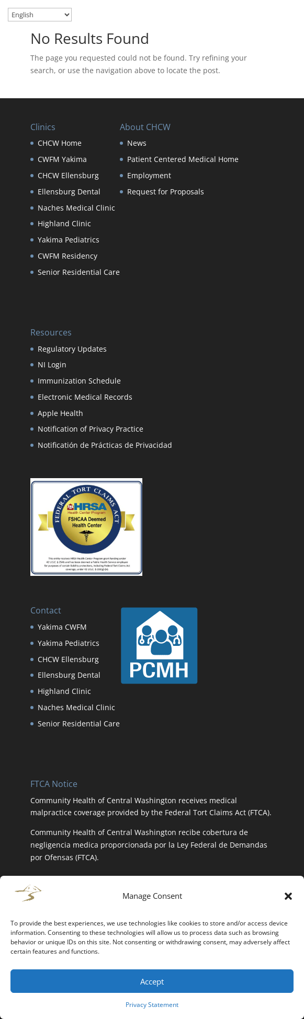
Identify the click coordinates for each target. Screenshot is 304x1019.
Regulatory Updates (72, 349)
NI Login (52, 364)
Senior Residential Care (79, 272)
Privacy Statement (152, 1004)
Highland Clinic (64, 223)
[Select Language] (40, 14)
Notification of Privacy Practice (90, 429)
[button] (288, 896)
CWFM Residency (67, 256)
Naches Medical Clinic (76, 208)
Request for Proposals (165, 191)
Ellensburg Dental (69, 191)
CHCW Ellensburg (68, 175)
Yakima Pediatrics (68, 240)
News (137, 143)
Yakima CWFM (62, 627)
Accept (152, 981)
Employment (149, 175)
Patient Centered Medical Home (183, 159)
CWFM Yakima (62, 159)
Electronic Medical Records (85, 397)
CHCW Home (60, 143)
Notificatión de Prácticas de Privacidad (105, 445)
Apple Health (60, 413)
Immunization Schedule (79, 381)
